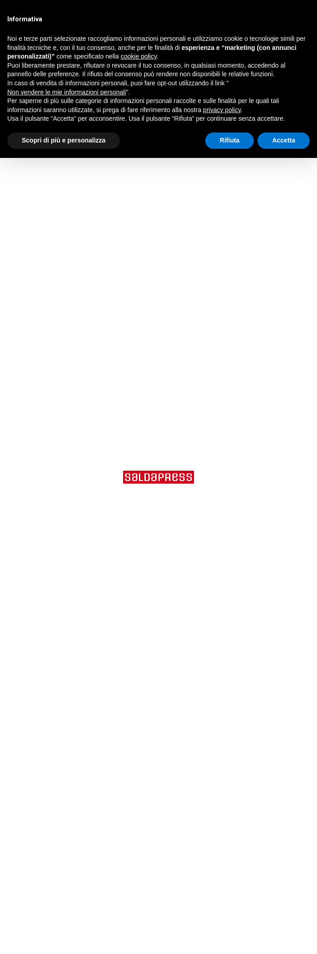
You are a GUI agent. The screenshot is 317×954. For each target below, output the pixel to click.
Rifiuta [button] (230, 140)
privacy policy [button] (222, 109)
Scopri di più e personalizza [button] (63, 140)
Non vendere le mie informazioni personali (66, 92)
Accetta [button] (283, 140)
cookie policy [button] (139, 56)
